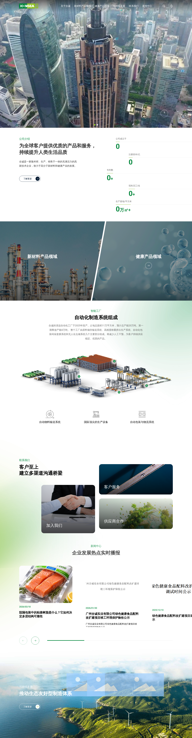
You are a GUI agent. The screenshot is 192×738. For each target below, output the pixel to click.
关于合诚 (65, 6)
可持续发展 (119, 6)
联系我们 (134, 6)
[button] (94, 125)
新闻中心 (147, 6)
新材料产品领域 (82, 6)
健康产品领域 (102, 6)
